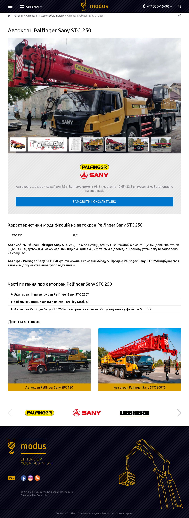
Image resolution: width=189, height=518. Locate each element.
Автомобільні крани (52, 15)
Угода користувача (123, 513)
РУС (11, 477)
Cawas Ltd (42, 495)
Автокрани (32, 15)
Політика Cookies (65, 513)
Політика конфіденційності (93, 513)
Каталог (18, 15)
